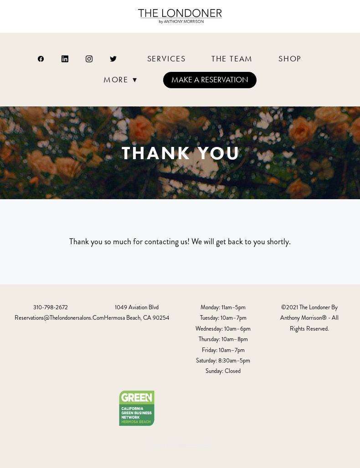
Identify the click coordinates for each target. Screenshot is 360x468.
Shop (289, 59)
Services (166, 59)
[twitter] (114, 59)
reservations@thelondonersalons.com (59, 318)
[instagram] (90, 59)
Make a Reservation (209, 80)
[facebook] (41, 59)
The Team (232, 59)
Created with (179, 445)
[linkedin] (65, 59)
